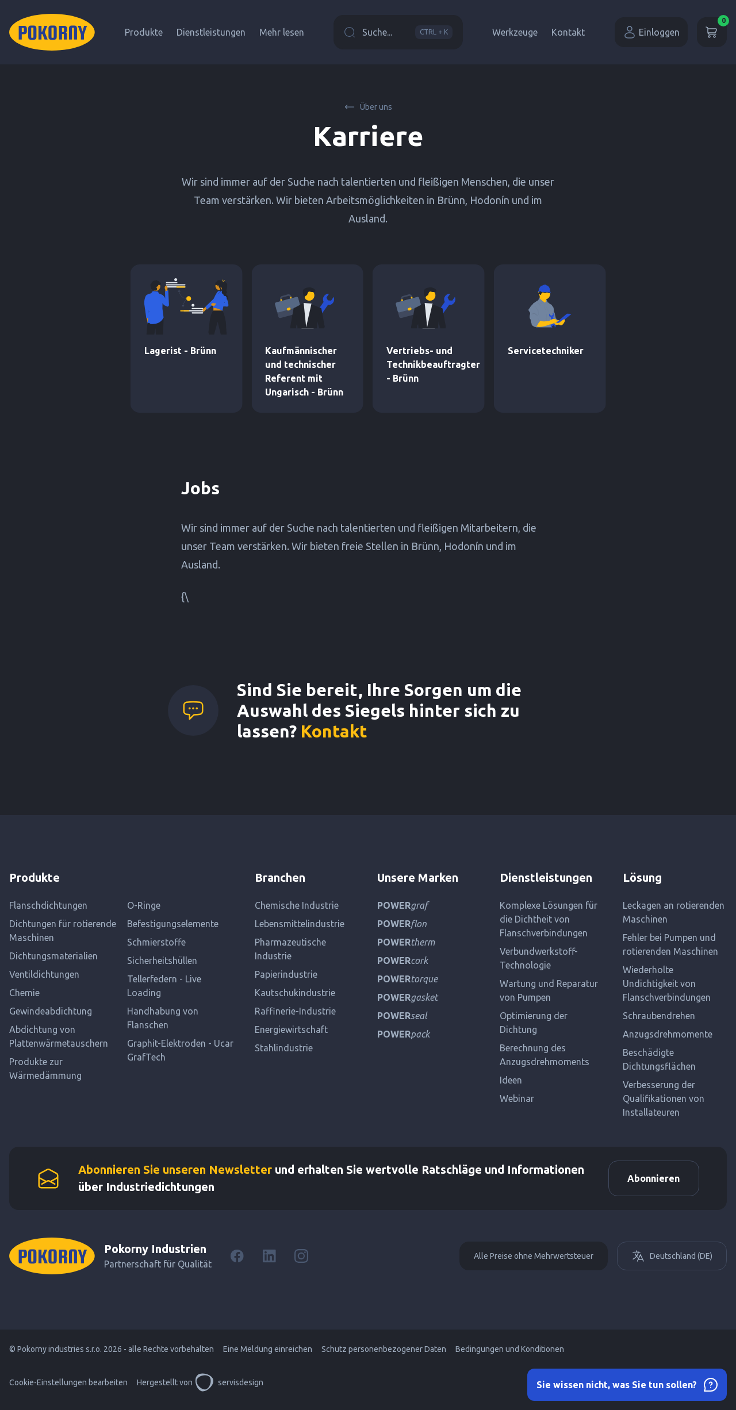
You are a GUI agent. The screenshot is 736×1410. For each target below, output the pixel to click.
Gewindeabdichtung (50, 1011)
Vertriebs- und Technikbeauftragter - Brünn (433, 364)
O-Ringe (143, 905)
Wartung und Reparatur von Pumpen (549, 990)
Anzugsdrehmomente (667, 1034)
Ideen (511, 1080)
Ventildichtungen (44, 974)
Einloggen (651, 32)
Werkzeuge (515, 32)
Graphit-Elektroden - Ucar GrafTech (180, 1050)
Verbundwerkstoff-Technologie (539, 958)
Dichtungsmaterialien (53, 956)
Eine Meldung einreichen (267, 1353)
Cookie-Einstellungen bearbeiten (68, 1387)
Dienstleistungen (211, 32)
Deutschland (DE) (671, 1260)
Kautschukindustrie (295, 993)
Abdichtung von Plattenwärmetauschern (58, 1036)
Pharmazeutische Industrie (290, 949)
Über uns (368, 107)
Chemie (24, 993)
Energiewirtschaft (291, 1029)
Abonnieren (649, 1180)
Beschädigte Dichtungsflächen (659, 1059)
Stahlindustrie (284, 1048)
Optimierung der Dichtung (534, 1023)
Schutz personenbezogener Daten (383, 1353)
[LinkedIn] (269, 1260)
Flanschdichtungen (48, 905)
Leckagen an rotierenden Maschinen (673, 912)
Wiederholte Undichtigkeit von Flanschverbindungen (667, 983)
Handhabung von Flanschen (162, 1018)
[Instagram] (301, 1260)
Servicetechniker (546, 350)
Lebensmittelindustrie (299, 924)
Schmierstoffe (156, 942)
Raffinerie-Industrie (295, 1011)
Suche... (398, 32)
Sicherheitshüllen (162, 960)
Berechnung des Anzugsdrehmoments (544, 1055)
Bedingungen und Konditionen (509, 1353)
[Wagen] (712, 32)
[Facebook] (237, 1260)
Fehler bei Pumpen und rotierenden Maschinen (670, 944)
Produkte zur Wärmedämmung (45, 1068)
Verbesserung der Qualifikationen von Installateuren (663, 1098)
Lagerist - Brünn (180, 350)
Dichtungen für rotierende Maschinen (62, 931)
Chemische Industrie (297, 905)
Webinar (517, 1098)
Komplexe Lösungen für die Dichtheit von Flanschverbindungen (548, 919)
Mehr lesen (281, 32)
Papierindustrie (286, 974)
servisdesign (229, 1387)
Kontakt (568, 32)
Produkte (144, 32)
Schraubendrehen (659, 1016)
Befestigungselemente (172, 924)
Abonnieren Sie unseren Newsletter (175, 1171)
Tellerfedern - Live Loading (164, 986)
